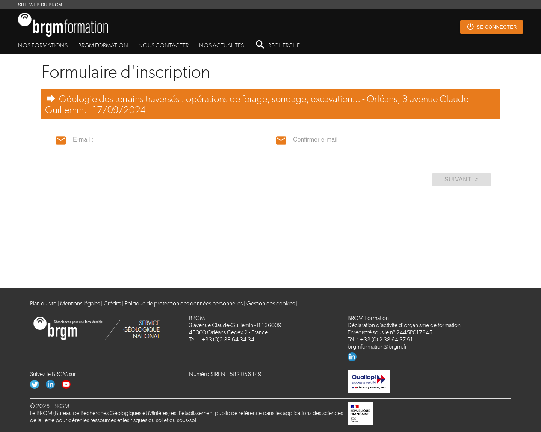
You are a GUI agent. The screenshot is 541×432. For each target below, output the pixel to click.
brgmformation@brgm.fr (377, 346)
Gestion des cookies (270, 303)
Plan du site (43, 303)
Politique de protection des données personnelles (184, 303)
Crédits (112, 303)
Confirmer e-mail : (317, 139)
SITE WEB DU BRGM (40, 5)
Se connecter (491, 27)
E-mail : (83, 139)
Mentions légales (80, 303)
